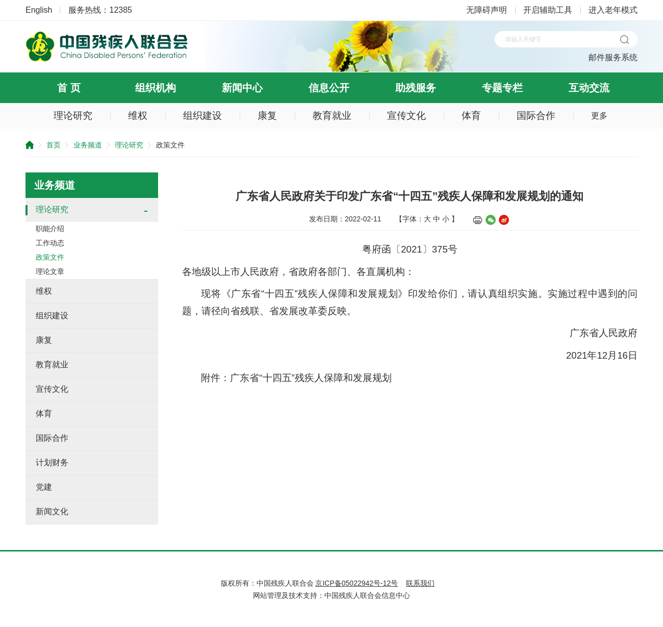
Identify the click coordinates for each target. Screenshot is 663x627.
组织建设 (202, 115)
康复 (267, 115)
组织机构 (155, 87)
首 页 (69, 87)
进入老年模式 (613, 10)
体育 (471, 115)
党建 (44, 487)
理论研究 (73, 115)
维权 (137, 115)
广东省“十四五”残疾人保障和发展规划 (310, 377)
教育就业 (332, 115)
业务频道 (87, 145)
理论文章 (50, 271)
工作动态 (50, 243)
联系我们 (420, 583)
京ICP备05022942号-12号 (356, 583)
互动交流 (589, 87)
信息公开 (329, 87)
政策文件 (50, 257)
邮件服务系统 (613, 57)
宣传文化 (406, 115)
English (39, 10)
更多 (599, 115)
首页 (53, 145)
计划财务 (52, 462)
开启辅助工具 (547, 10)
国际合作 (536, 115)
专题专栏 (502, 87)
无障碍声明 (486, 10)
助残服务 (415, 87)
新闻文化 (52, 511)
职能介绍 (50, 228)
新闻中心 (242, 87)
